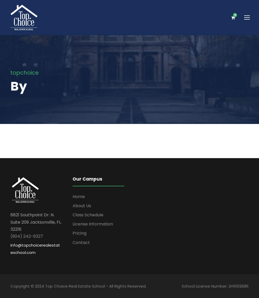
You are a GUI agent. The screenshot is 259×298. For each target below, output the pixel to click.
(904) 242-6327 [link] (26, 236)
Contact (81, 243)
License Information (93, 224)
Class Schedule (88, 215)
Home (79, 197)
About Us (82, 206)
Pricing (79, 233)
